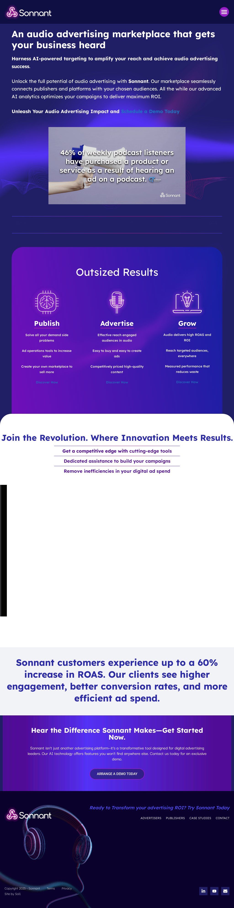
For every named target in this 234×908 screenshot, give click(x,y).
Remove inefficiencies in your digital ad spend (117, 471)
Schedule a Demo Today (150, 111)
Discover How (47, 382)
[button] (224, 12)
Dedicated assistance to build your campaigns (117, 461)
